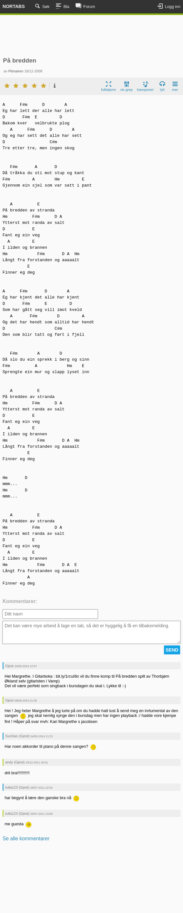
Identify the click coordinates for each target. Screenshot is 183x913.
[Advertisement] (91, 36)
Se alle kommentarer (26, 838)
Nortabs (14, 6)
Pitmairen (15, 71)
